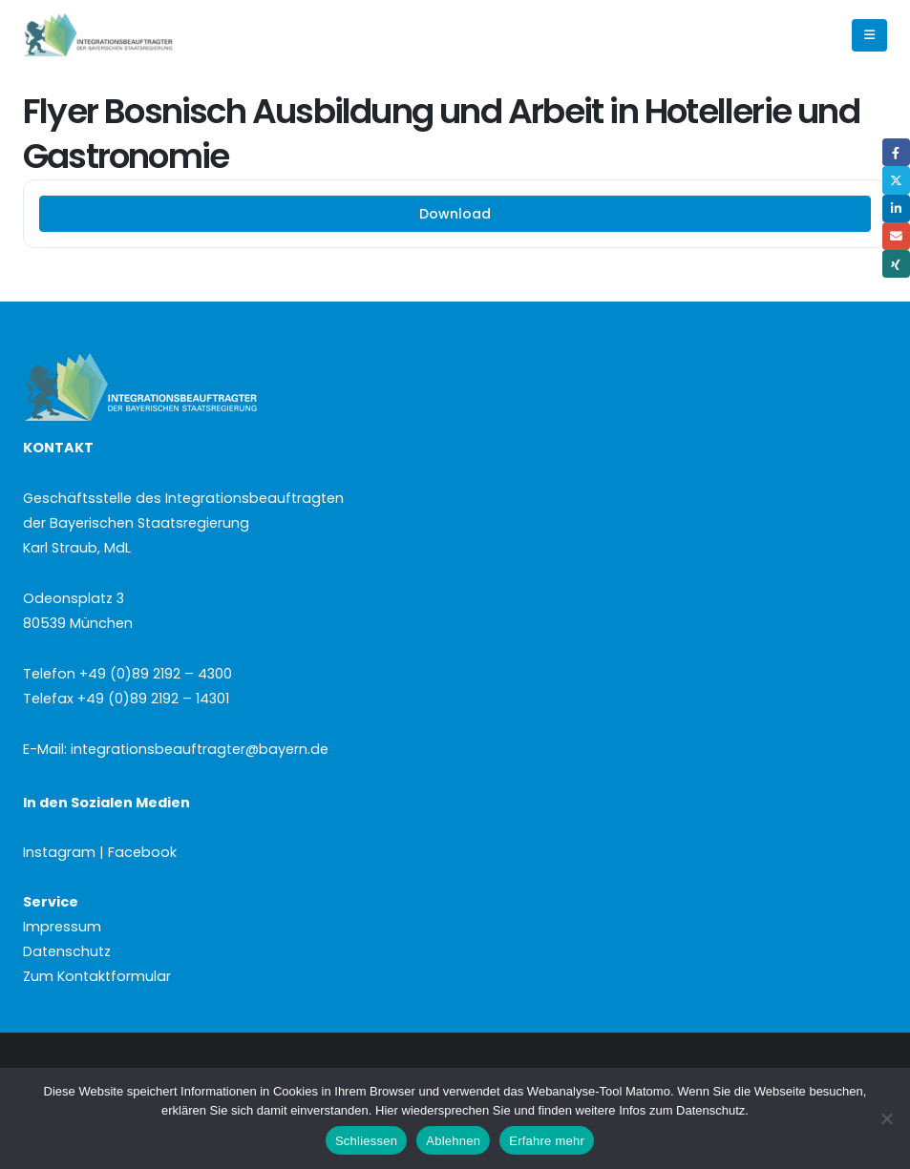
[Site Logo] (130, 35)
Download (455, 213)
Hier (386, 1110)
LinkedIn (896, 208)
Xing (896, 264)
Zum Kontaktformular (97, 976)
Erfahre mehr (546, 1141)
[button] (869, 35)
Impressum (62, 926)
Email (896, 236)
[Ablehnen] (886, 1118)
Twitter (896, 180)
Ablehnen (453, 1141)
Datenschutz (67, 951)
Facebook (896, 152)
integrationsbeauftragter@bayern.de (199, 749)
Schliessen (366, 1141)
